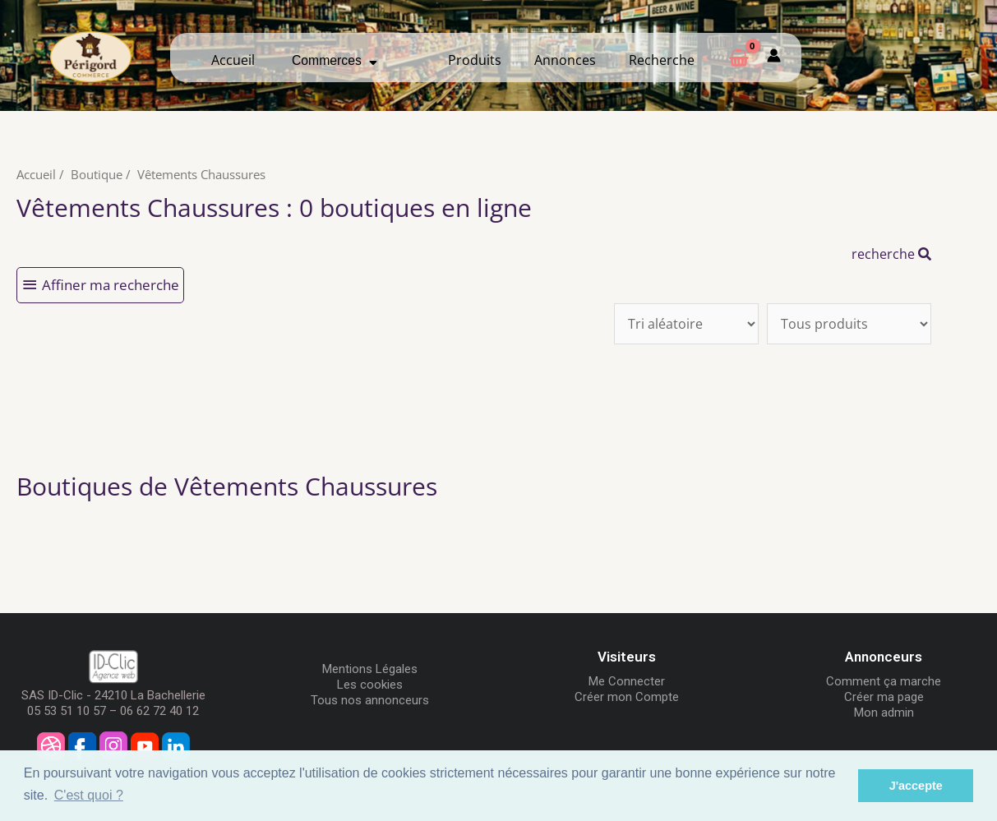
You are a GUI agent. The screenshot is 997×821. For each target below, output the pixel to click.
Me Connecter (627, 681)
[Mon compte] (774, 57)
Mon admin (884, 712)
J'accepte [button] (916, 785)
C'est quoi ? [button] (88, 795)
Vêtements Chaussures (201, 174)
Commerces (334, 60)
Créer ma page (884, 697)
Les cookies (370, 684)
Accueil (233, 60)
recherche (891, 254)
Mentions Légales (370, 669)
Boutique (96, 174)
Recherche (662, 60)
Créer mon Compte (627, 697)
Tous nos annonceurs (370, 700)
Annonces (565, 60)
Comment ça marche (883, 681)
